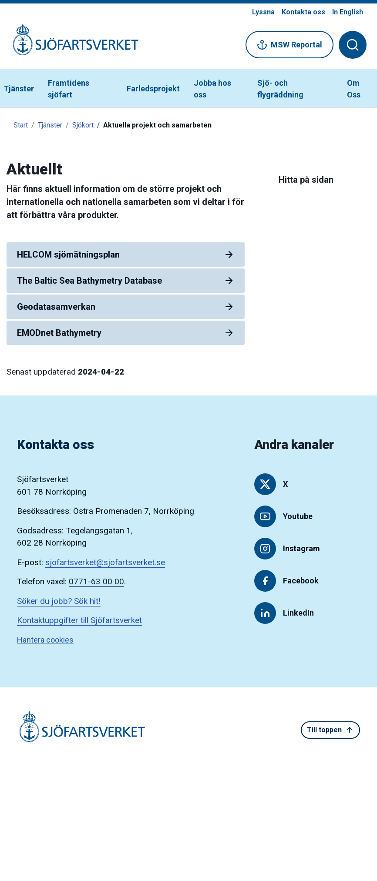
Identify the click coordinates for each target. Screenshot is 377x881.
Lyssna (263, 12)
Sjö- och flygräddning (280, 88)
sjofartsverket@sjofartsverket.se (105, 562)
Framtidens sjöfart (68, 88)
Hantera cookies (45, 639)
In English (347, 12)
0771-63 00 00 (96, 581)
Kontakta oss (303, 12)
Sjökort (83, 125)
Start (20, 125)
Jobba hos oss (212, 88)
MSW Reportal (289, 45)
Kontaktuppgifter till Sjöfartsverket (79, 620)
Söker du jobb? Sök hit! (59, 601)
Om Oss (353, 88)
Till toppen (330, 730)
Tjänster (18, 88)
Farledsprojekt (153, 88)
